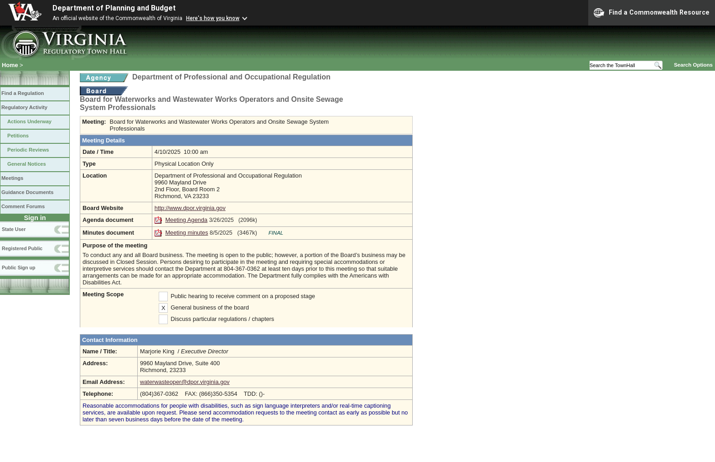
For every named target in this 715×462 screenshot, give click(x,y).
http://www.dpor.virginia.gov (190, 208)
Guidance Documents (27, 192)
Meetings (12, 178)
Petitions (18, 135)
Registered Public (22, 248)
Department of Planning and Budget (114, 8)
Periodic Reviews (28, 149)
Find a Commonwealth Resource (652, 12)
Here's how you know (212, 18)
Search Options (693, 65)
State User (14, 229)
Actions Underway (29, 121)
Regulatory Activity (24, 107)
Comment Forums (23, 206)
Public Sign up (18, 267)
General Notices (26, 164)
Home (10, 65)
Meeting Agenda (186, 219)
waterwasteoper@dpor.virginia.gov (185, 381)
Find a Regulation (22, 93)
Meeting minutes (186, 232)
